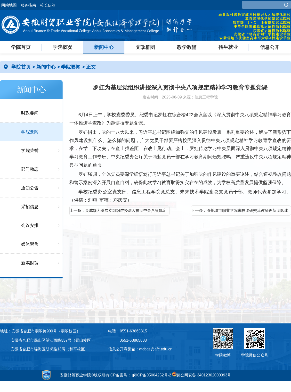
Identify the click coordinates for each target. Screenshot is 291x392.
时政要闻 (30, 113)
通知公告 (30, 188)
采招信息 (30, 206)
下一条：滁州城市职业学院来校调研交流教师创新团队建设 (239, 212)
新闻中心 (103, 47)
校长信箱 (48, 5)
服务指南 (28, 5)
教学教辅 (186, 47)
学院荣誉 (30, 150)
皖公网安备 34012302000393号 (201, 375)
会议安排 (30, 225)
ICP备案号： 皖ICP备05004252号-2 (140, 375)
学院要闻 (71, 67)
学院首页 (21, 47)
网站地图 (9, 5)
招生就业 (228, 47)
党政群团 (145, 47)
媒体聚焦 (30, 244)
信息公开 (269, 47)
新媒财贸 (30, 262)
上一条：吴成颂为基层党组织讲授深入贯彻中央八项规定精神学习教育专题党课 (118, 212)
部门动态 (30, 169)
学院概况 (62, 47)
